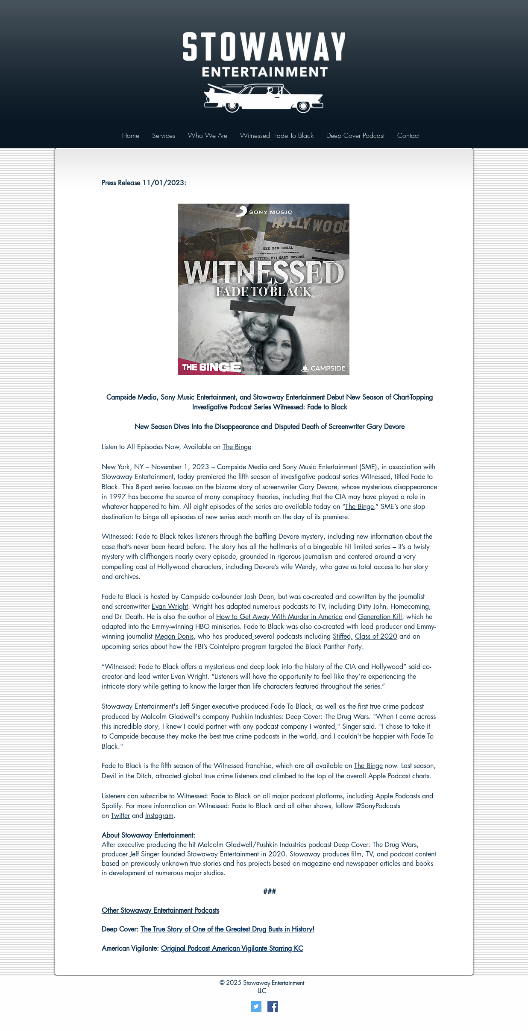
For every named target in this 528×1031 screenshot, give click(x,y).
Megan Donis (174, 636)
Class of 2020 (376, 636)
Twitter (120, 815)
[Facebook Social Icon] (272, 1006)
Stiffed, (343, 636)
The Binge (237, 446)
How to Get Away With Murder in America (279, 616)
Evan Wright (170, 606)
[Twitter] (256, 1006)
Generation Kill (380, 616)
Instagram (159, 815)
